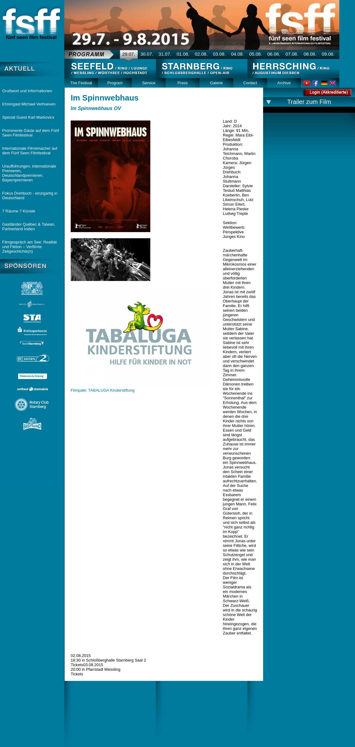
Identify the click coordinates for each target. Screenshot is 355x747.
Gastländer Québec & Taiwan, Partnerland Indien (28, 226)
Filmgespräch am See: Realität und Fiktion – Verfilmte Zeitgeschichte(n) (29, 247)
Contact (250, 83)
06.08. (273, 54)
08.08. (310, 54)
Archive (283, 83)
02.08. (201, 54)
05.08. (255, 54)
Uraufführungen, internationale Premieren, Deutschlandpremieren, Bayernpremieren (29, 173)
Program (115, 83)
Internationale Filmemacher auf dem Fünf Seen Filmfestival (29, 150)
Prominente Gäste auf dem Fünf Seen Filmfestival (30, 132)
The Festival (81, 83)
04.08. (237, 54)
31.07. (165, 54)
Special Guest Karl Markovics (28, 117)
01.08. (183, 54)
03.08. (219, 54)
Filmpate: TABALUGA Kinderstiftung (103, 390)
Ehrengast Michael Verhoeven (28, 104)
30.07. (146, 54)
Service (148, 83)
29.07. (128, 54)
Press (182, 83)
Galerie (216, 83)
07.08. (292, 54)
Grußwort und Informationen (27, 91)
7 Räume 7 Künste (18, 211)
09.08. (328, 54)
